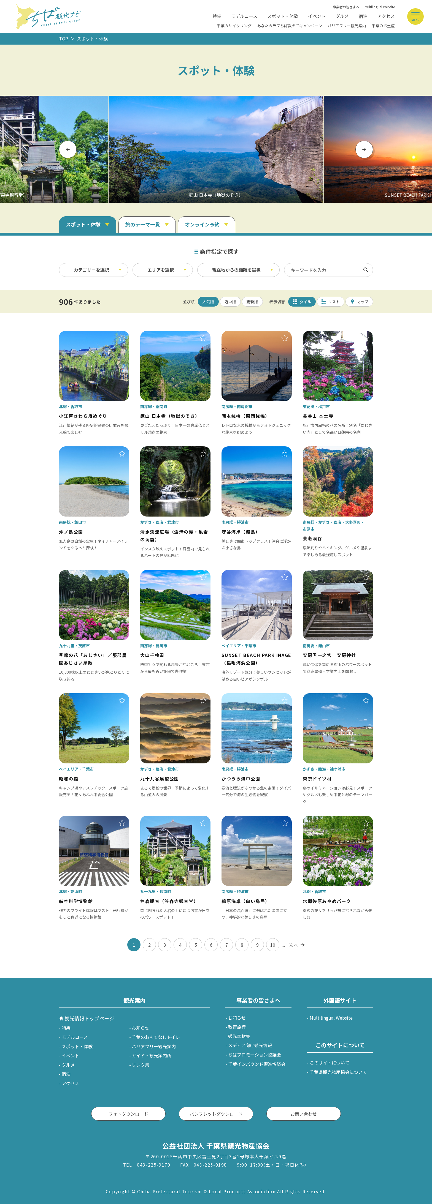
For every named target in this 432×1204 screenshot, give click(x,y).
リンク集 (140, 1064)
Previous (68, 149)
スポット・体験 (282, 16)
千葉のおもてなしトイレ (156, 1037)
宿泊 (363, 16)
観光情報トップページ (89, 1018)
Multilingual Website (380, 6)
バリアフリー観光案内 (347, 25)
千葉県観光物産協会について (338, 1072)
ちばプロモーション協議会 (254, 1054)
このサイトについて (329, 1062)
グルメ (342, 16)
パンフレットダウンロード (216, 1113)
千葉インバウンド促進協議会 (256, 1064)
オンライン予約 (202, 224)
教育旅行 (237, 1026)
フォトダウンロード (128, 1113)
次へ (293, 945)
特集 (216, 16)
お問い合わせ (303, 1113)
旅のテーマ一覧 (142, 224)
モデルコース (244, 16)
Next (364, 149)
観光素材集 (239, 1036)
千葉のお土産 (383, 25)
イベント (317, 16)
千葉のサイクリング (234, 25)
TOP (63, 38)
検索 (365, 270)
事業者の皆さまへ (346, 6)
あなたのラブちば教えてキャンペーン (289, 25)
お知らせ (140, 1027)
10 (272, 944)
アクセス (386, 16)
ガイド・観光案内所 (151, 1055)
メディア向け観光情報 (250, 1045)
